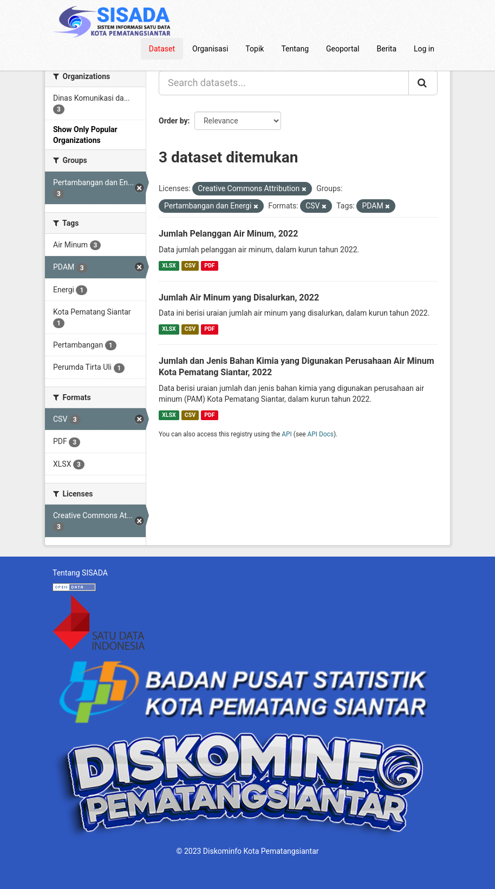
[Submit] (423, 82)
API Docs (321, 434)
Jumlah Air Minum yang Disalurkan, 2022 (239, 297)
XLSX (168, 265)
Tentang (295, 48)
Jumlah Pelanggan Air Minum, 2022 (228, 233)
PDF (209, 265)
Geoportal (342, 48)
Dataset (162, 48)
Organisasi (210, 48)
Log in (424, 48)
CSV (190, 265)
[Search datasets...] (284, 82)
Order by (173, 120)
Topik (254, 48)
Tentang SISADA (80, 572)
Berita (387, 48)
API (287, 434)
